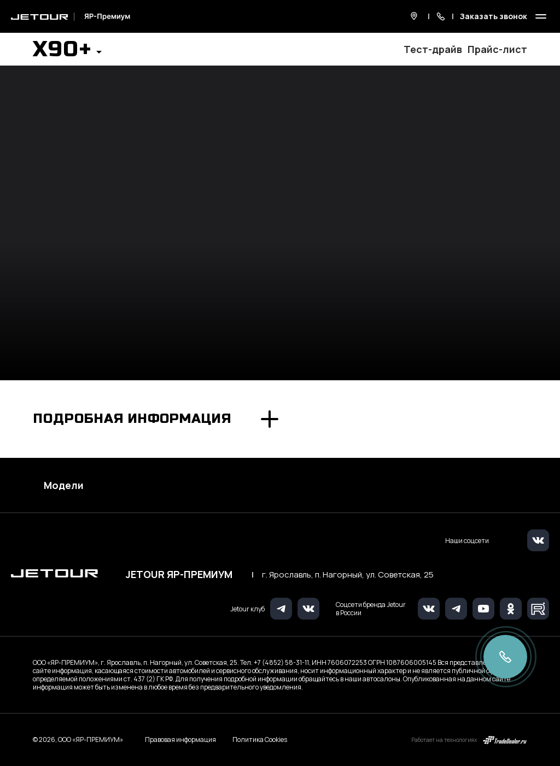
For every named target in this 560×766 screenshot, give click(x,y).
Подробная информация (132, 419)
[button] (67, 52)
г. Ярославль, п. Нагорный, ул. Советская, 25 (348, 574)
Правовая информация (180, 739)
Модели (64, 485)
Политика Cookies (259, 739)
